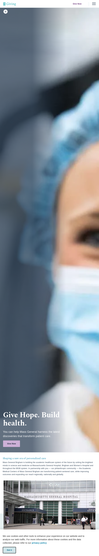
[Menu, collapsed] (94, 3)
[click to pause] (5, 12)
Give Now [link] (77, 4)
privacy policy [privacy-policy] (39, 543)
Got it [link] (9, 550)
